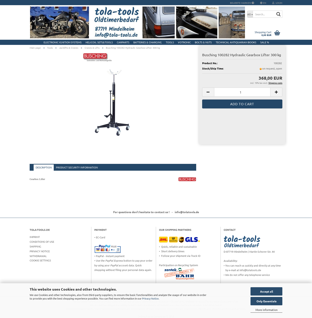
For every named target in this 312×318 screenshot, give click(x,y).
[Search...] (250, 14)
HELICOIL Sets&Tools (99, 42)
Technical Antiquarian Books (236, 42)
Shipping (35, 246)
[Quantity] (242, 92)
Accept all (266, 291)
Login (277, 2)
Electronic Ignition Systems (63, 42)
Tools (170, 42)
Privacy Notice (150, 298)
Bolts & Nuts (203, 42)
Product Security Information (77, 167)
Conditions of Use (42, 241)
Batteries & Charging (147, 42)
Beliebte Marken (242, 2)
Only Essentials (266, 301)
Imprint (35, 237)
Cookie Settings (40, 260)
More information (266, 309)
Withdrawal (38, 256)
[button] (208, 92)
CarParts (123, 42)
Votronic (184, 42)
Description (44, 167)
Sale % (264, 42)
